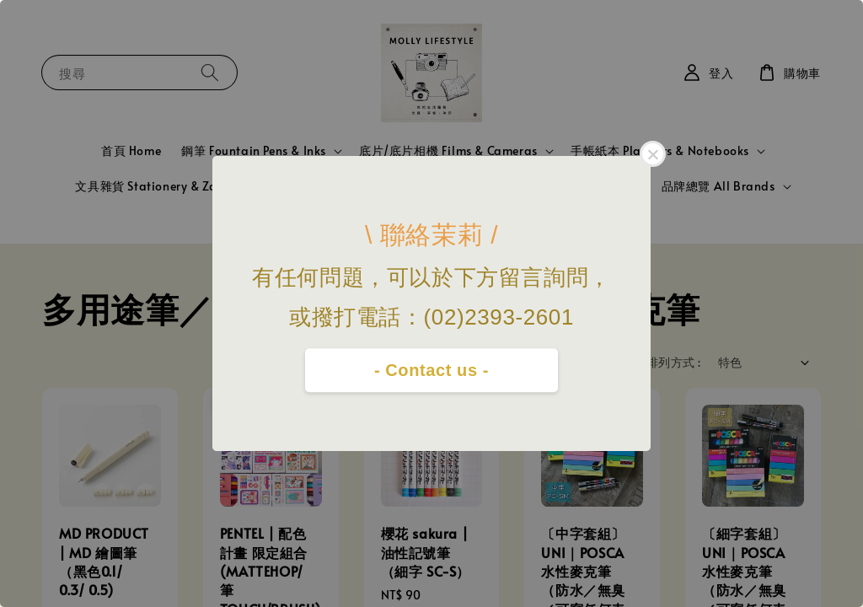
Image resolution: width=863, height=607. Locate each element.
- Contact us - (431, 370)
